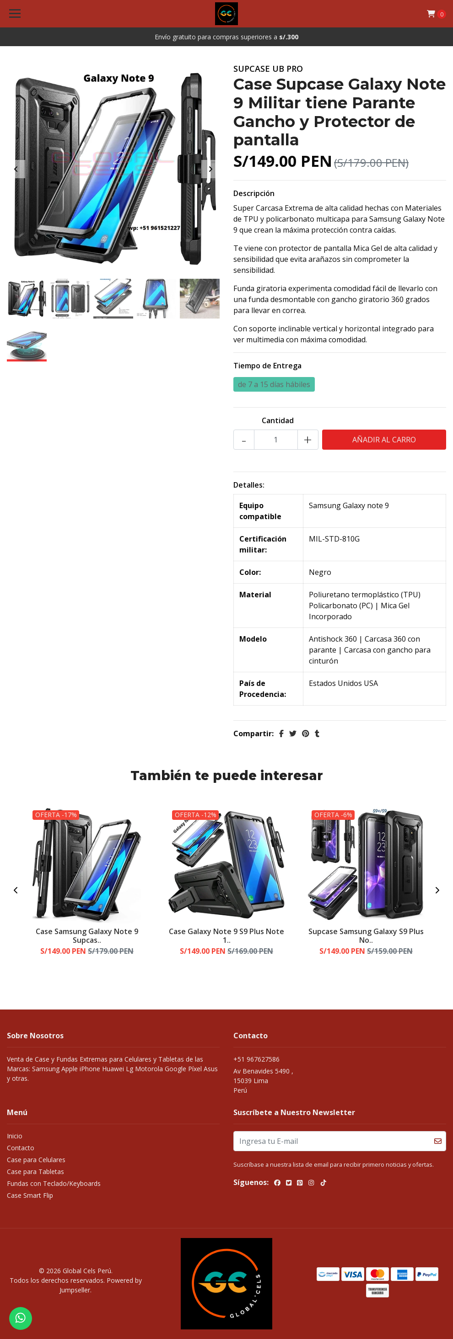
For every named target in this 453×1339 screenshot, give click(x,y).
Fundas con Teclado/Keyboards (54, 1183)
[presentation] (16, 169)
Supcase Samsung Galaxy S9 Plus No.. (366, 935)
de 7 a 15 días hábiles (274, 384)
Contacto (20, 1147)
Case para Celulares (36, 1159)
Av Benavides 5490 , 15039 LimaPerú (263, 1081)
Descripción (254, 193)
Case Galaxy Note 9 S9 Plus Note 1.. (226, 935)
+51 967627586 (256, 1059)
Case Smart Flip (30, 1195)
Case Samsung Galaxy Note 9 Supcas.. (87, 935)
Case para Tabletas (35, 1171)
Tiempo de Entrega (267, 366)
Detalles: (248, 485)
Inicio (14, 1136)
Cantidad (278, 420)
